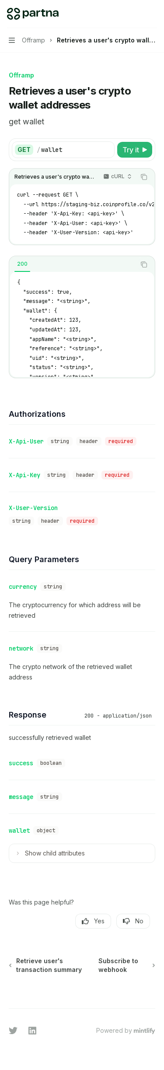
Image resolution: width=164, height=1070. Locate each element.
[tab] (22, 264)
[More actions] (152, 14)
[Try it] (134, 150)
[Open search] (136, 14)
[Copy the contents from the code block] (144, 177)
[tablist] (72, 264)
